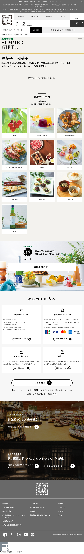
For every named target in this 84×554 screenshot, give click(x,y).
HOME (3, 35)
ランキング (34, 16)
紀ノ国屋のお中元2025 (12, 35)
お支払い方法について (61, 339)
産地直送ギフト (42, 267)
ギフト (63, 16)
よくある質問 (38, 383)
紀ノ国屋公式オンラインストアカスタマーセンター (13, 517)
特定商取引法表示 (7, 522)
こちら (54, 395)
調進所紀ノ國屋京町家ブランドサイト (19, 467)
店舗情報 (33, 512)
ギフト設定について (20, 368)
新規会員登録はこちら (19, 339)
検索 (37, 30)
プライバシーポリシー (9, 508)
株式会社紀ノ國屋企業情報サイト (20, 428)
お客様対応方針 (7, 512)
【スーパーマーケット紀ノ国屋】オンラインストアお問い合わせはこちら (41, 391)
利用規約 (5, 504)
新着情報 (21, 16)
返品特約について (61, 368)
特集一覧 (49, 16)
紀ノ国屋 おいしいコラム (37, 508)
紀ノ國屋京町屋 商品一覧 (53, 467)
